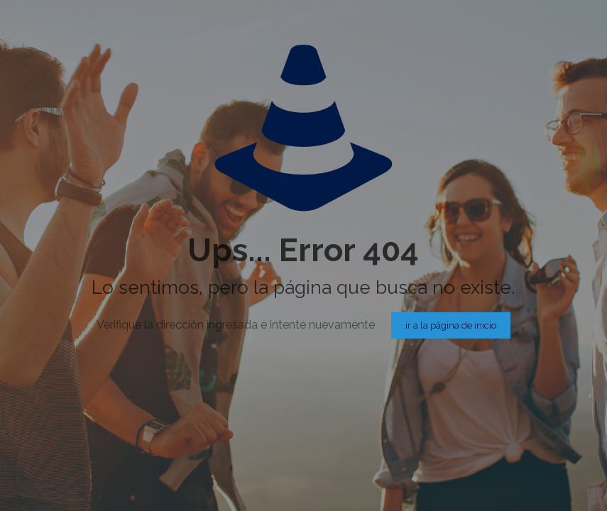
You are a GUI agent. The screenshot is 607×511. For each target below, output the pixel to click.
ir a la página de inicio (450, 325)
